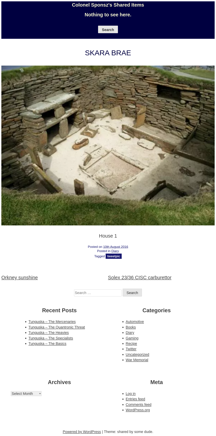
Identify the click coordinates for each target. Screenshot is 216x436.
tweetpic (113, 256)
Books (131, 327)
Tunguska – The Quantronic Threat (57, 327)
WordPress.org (138, 410)
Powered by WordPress (82, 432)
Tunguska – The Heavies (49, 332)
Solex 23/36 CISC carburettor (139, 277)
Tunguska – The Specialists (51, 338)
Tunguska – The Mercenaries (52, 321)
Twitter (131, 349)
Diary (115, 251)
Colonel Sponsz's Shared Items (108, 5)
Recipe (131, 343)
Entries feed (135, 399)
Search (108, 30)
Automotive (135, 321)
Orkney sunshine (19, 277)
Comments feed (138, 404)
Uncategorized (137, 354)
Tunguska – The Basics (47, 343)
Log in (131, 393)
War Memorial (137, 360)
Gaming (132, 338)
